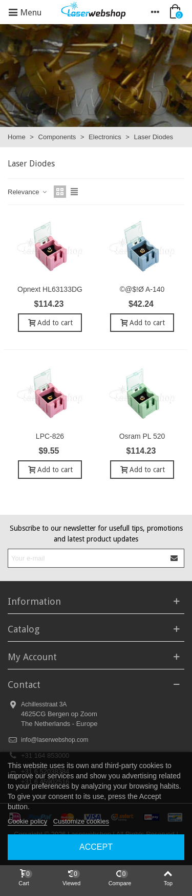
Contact (24, 684)
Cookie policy (27, 821)
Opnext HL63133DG (49, 289)
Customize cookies (81, 821)
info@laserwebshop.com (55, 739)
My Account (32, 656)
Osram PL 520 (142, 436)
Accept (96, 847)
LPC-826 (50, 436)
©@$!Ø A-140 (142, 289)
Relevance (28, 192)
